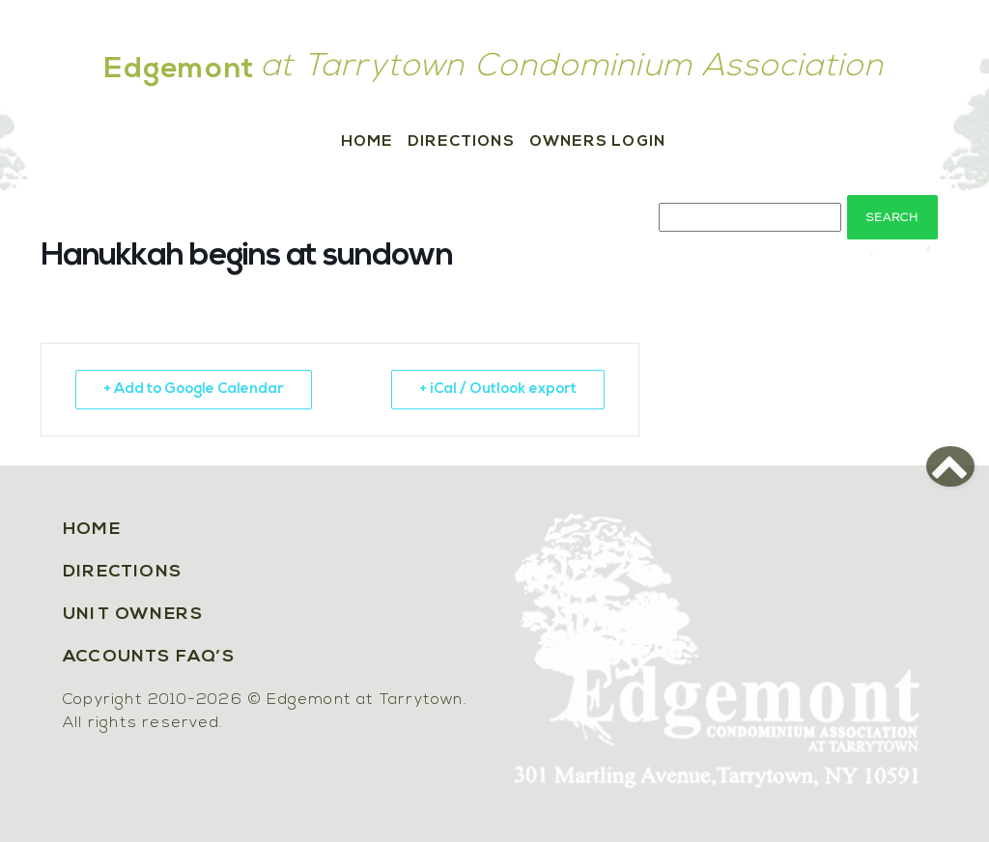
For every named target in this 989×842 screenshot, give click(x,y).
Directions (461, 142)
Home (367, 142)
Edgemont (179, 70)
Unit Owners (133, 614)
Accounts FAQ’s (149, 657)
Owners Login (597, 142)
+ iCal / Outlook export (498, 389)
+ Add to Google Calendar (193, 389)
